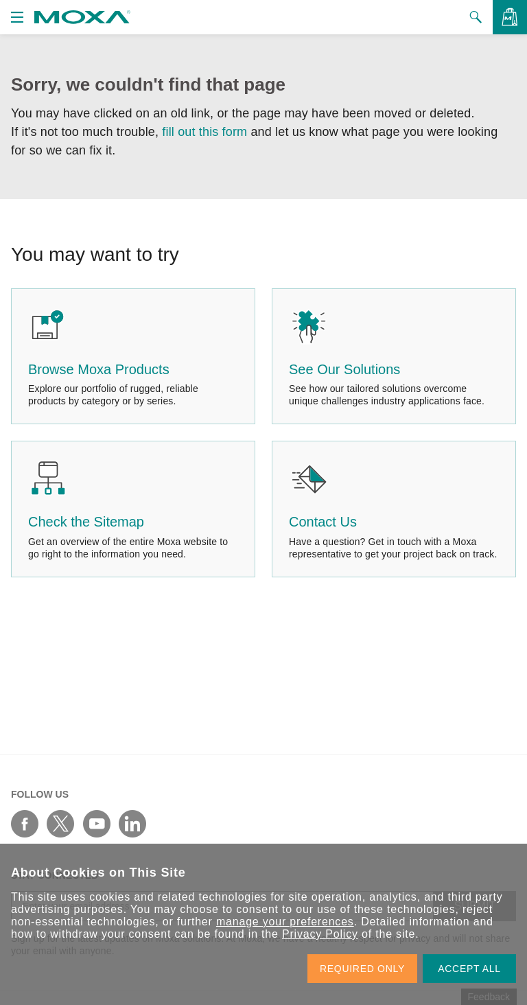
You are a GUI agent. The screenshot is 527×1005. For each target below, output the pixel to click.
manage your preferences (285, 921)
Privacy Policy (320, 934)
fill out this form (204, 132)
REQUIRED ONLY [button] (362, 968)
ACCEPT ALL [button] (469, 968)
